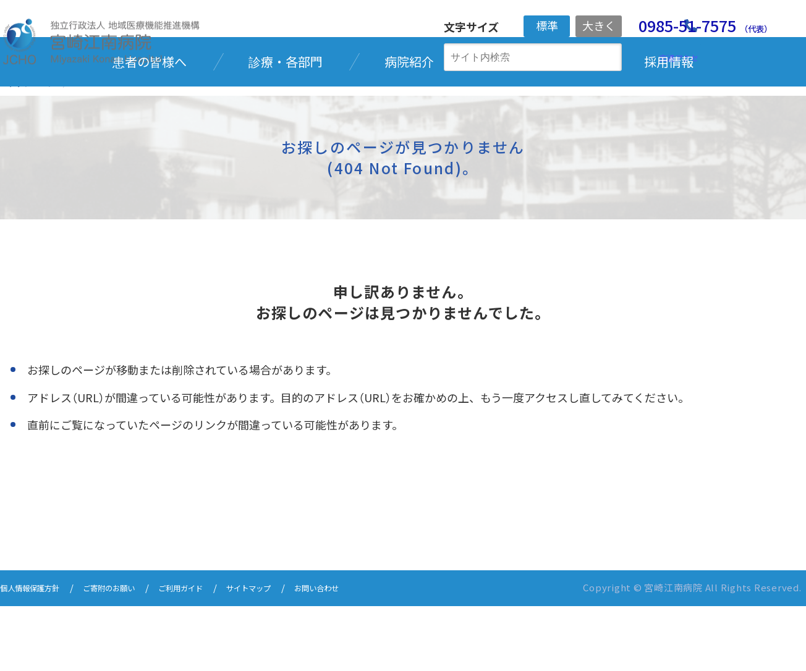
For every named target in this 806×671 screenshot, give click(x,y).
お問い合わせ (372, 654)
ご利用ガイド (214, 654)
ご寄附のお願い (130, 654)
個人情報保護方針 (37, 654)
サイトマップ (293, 654)
